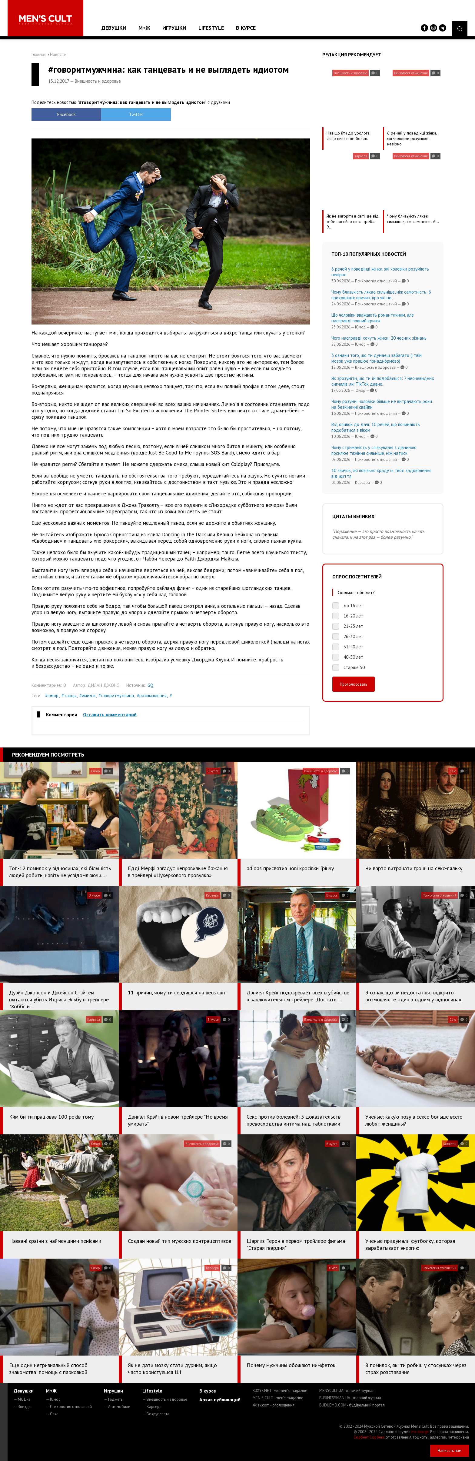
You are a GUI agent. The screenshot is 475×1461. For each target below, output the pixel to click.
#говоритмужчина (116, 695)
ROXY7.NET (280, 1390)
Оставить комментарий (110, 714)
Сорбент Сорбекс (369, 1437)
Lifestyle (211, 27)
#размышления (152, 695)
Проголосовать (353, 684)
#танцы (68, 695)
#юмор (51, 695)
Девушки (113, 27)
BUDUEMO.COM (352, 1405)
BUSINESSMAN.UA (350, 1397)
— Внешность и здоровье (164, 1399)
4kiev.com (273, 1405)
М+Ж (144, 27)
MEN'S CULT (278, 1397)
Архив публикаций (220, 1399)
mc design (420, 1431)
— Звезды (23, 1406)
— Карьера (151, 1406)
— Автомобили (117, 1406)
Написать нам (449, 1450)
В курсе (246, 27)
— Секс (52, 1413)
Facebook (66, 114)
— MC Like (22, 1399)
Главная (39, 54)
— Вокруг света (155, 1413)
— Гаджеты (114, 1399)
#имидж (87, 695)
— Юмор (53, 1399)
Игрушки (174, 27)
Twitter (136, 114)
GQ (150, 685)
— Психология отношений (69, 1406)
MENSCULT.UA (346, 1390)
